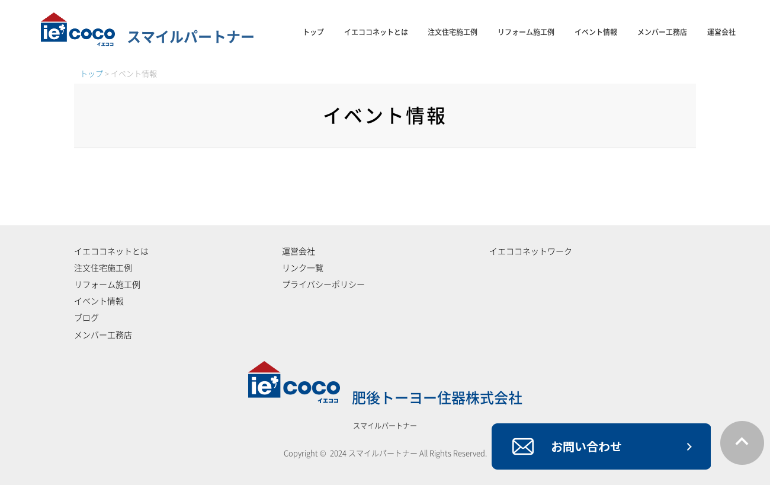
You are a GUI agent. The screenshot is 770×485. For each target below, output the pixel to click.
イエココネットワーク (530, 251)
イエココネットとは (376, 32)
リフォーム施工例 (526, 32)
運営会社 (721, 32)
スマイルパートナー (148, 37)
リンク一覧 (302, 268)
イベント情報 (596, 32)
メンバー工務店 (662, 32)
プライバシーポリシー (323, 284)
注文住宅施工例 (452, 32)
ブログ (86, 318)
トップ (313, 32)
